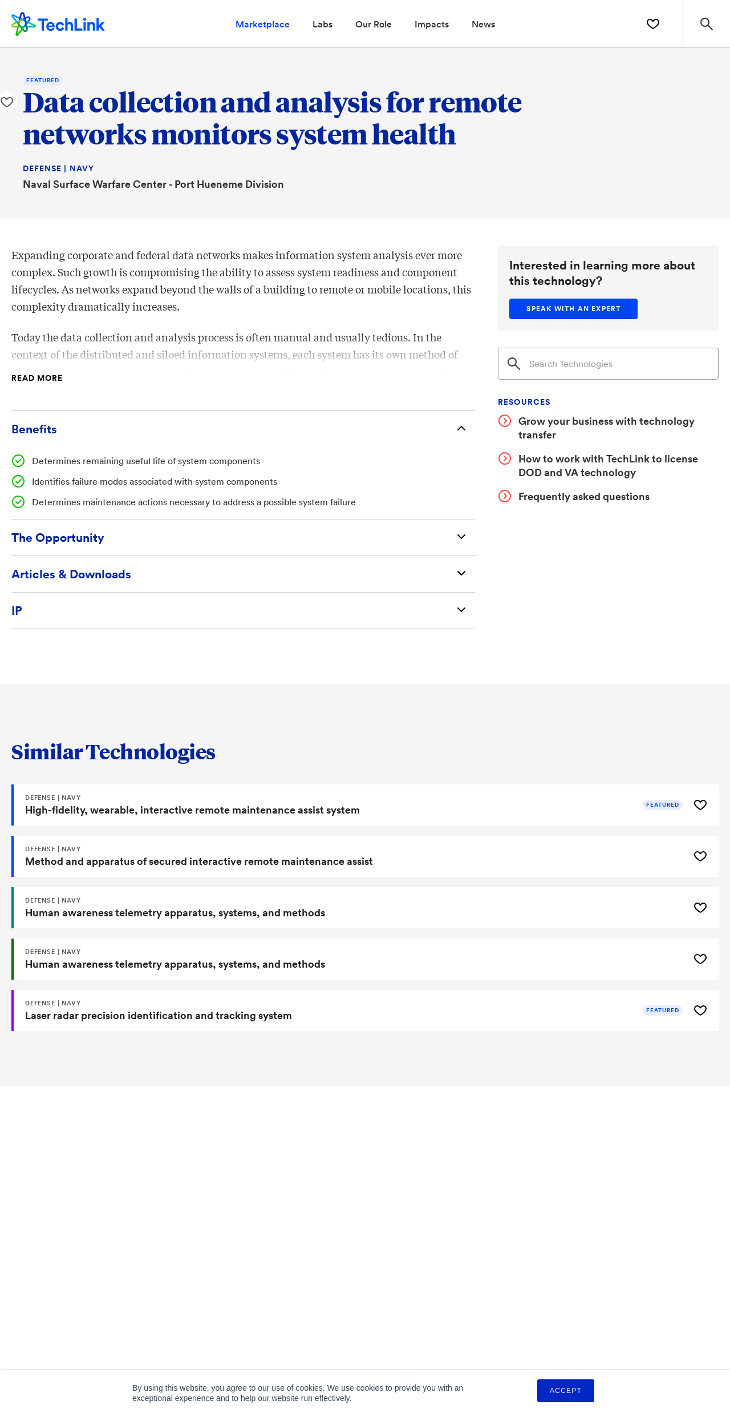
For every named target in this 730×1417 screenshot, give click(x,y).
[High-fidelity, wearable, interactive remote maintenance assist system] (349, 805)
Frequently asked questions (584, 496)
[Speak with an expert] (573, 309)
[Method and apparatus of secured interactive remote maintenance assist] (349, 856)
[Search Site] (706, 23)
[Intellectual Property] (243, 611)
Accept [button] (566, 1391)
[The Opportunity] (243, 537)
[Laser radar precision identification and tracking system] (349, 1010)
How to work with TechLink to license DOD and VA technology (608, 465)
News (483, 24)
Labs (322, 24)
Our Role (373, 24)
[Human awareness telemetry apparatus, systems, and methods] (349, 907)
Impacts (432, 24)
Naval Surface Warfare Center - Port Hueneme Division (153, 184)
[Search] (608, 364)
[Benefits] (243, 429)
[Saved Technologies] (653, 24)
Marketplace (263, 24)
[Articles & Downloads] (243, 574)
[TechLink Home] (58, 22)
